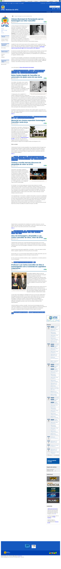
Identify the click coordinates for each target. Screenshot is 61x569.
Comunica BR (33, 1)
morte (29, 239)
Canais (57, 1)
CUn (25, 238)
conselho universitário (18, 238)
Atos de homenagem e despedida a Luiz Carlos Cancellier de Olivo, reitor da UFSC (28, 245)
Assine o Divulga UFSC (4, 31)
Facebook (3, 54)
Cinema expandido (23, 163)
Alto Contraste (48, 3)
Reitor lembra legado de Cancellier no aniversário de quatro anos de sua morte (28, 80)
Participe (38, 1)
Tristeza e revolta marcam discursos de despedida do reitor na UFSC (28, 170)
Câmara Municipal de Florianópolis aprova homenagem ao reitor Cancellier (27, 21)
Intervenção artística (18, 164)
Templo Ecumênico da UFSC (24, 165)
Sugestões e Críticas (4, 40)
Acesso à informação (45, 1)
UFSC (19, 75)
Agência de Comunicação (52, 520)
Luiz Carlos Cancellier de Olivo (26, 74)
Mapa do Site (54, 3)
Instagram (3, 57)
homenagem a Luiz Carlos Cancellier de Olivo (23, 122)
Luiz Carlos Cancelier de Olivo (30, 164)
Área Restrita (49, 11)
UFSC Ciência (3, 47)
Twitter (2, 55)
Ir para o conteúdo (4, 3)
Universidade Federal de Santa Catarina (29, 75)
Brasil (3, 0)
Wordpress (20, 567)
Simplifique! (27, 1)
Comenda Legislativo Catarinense (21, 323)
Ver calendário (56, 466)
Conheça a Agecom (4, 39)
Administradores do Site (56, 11)
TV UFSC (2, 32)
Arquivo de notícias (50, 481)
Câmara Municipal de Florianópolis (26, 70)
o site (55, 525)
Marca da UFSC (3, 64)
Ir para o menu (9, 3)
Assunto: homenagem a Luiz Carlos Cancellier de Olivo (23, 16)
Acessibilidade (43, 3)
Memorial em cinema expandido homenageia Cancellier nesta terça (27, 127)
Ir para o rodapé (20, 3)
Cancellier (31, 73)
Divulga (2, 28)
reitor (32, 239)
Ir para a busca (15, 3)
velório (20, 240)
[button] (50, 466)
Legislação (52, 1)
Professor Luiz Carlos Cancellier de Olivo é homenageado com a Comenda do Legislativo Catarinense (28, 277)
